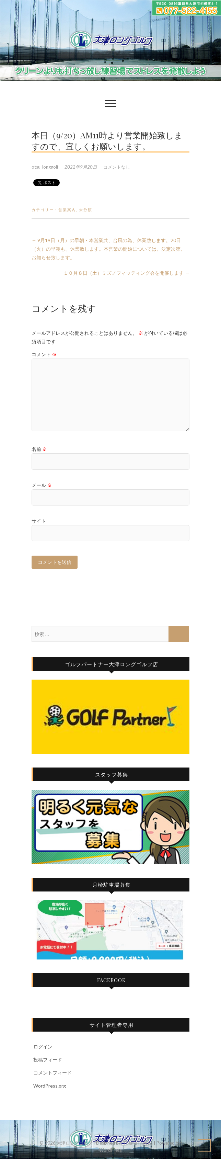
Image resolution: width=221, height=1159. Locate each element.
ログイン (43, 1046)
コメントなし (116, 167)
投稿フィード (47, 1060)
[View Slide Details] (110, 717)
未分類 (85, 209)
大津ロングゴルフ (74, 1143)
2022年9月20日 (81, 167)
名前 (39, 449)
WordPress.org (49, 1086)
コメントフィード (52, 1073)
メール (42, 485)
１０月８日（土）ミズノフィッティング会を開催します (126, 273)
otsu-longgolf (45, 167)
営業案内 (67, 209)
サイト (39, 521)
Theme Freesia (138, 1143)
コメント (44, 354)
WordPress (110, 1150)
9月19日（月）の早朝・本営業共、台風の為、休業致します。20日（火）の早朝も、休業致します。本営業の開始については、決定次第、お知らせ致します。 (108, 248)
